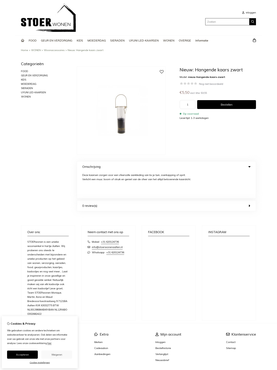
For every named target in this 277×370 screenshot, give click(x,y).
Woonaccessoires (54, 50)
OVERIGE (185, 40)
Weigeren (56, 354)
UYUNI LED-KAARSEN (144, 40)
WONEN (168, 40)
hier (49, 343)
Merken (98, 315)
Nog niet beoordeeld (211, 83)
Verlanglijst (161, 327)
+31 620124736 (110, 215)
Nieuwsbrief (162, 333)
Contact (230, 315)
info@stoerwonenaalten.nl (107, 220)
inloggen (249, 12)
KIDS (80, 40)
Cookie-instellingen (40, 362)
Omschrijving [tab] (166, 166)
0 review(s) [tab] (166, 179)
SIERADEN (117, 40)
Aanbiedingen (102, 327)
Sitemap (231, 321)
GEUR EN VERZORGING (56, 40)
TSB (254, 349)
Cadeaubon (101, 321)
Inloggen (160, 315)
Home (24, 50)
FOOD (33, 40)
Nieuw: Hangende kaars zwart (85, 50)
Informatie (201, 40)
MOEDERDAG (96, 40)
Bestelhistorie (163, 321)
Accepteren (22, 354)
